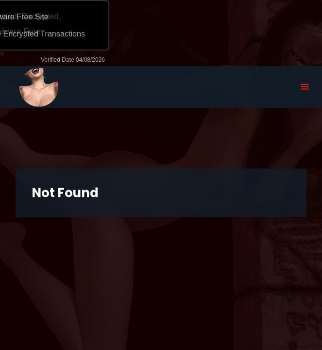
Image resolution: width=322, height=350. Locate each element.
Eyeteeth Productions (38, 87)
